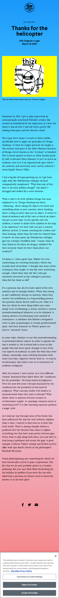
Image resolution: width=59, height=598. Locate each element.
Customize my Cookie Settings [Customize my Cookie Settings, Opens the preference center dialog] (29, 577)
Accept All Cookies (29, 593)
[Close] (56, 556)
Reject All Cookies (29, 585)
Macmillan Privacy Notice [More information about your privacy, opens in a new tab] (21, 571)
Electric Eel (29, 22)
